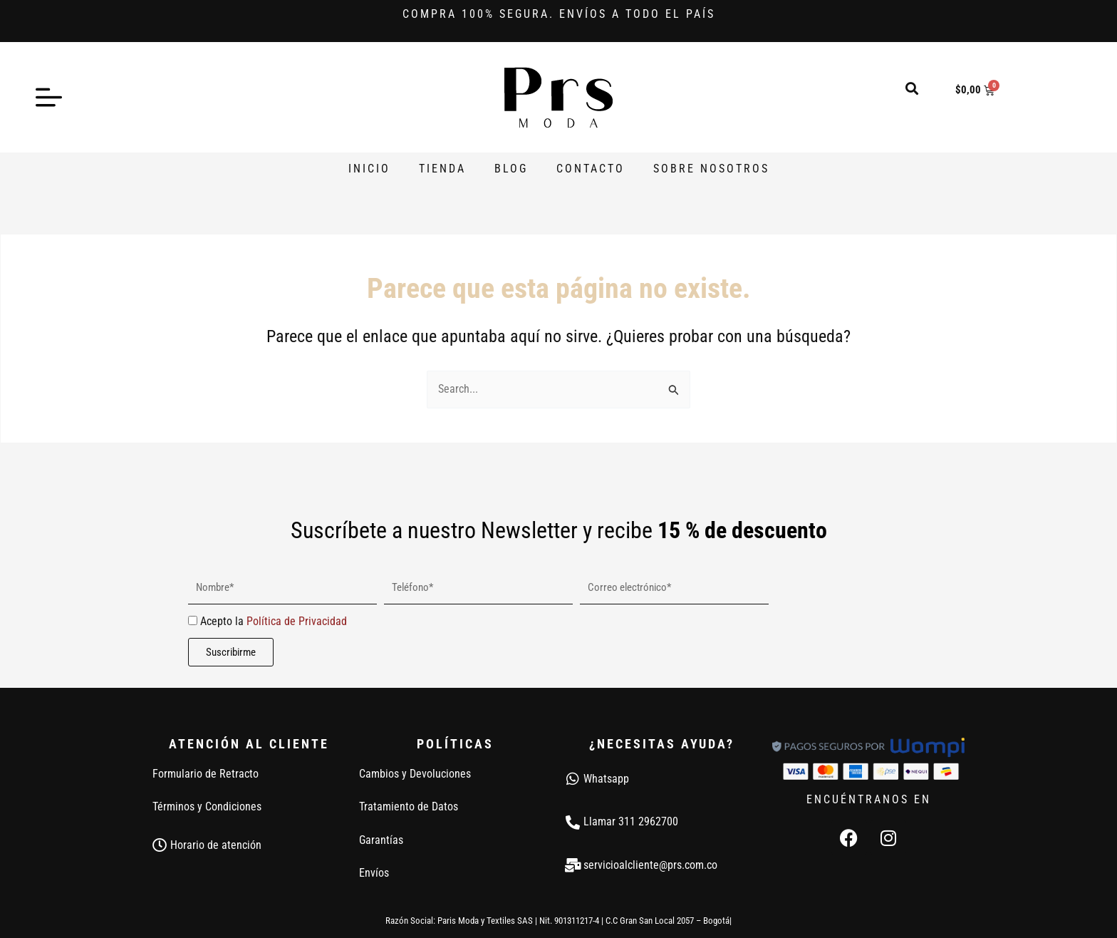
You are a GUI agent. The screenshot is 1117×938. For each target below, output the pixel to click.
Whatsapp (606, 778)
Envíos (374, 873)
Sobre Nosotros (711, 168)
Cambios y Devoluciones (415, 773)
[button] (912, 88)
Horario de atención (215, 845)
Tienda (442, 168)
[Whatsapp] (573, 779)
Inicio (369, 168)
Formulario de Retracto (205, 773)
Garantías (381, 840)
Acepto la (273, 621)
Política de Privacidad (296, 621)
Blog (511, 168)
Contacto (590, 168)
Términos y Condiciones (206, 806)
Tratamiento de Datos (408, 806)
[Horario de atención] (159, 845)
